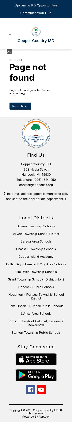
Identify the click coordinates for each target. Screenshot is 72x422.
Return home (20, 106)
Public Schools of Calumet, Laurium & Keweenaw (36, 323)
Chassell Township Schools (36, 249)
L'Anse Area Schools (36, 313)
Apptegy (44, 416)
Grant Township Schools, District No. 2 (36, 279)
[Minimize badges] (9, 51)
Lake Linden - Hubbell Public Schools (36, 306)
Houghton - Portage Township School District (36, 296)
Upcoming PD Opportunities (36, 5)
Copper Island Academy (36, 256)
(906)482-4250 (44, 180)
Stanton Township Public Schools (36, 332)
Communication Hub (36, 13)
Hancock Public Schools (36, 287)
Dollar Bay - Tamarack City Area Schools (36, 264)
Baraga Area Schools (36, 241)
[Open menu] (10, 34)
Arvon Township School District (36, 234)
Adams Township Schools (36, 226)
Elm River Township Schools (36, 272)
